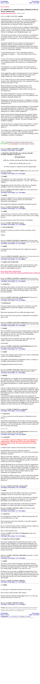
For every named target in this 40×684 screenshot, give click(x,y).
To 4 (17, 410)
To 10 (17, 434)
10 (1, 322)
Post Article (36, 2)
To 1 (17, 173)
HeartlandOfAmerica (25, 346)
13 (1, 409)
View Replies (19, 150)
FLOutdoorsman (24, 533)
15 (1, 486)
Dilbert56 (22, 580)
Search (7, 2)
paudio (21, 189)
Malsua (22, 603)
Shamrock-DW (23, 486)
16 (1, 508)
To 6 (17, 300)
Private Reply (11, 150)
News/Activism (35, 1)
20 (1, 603)
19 (1, 580)
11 (1, 346)
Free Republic (4, 1)
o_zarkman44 (23, 409)
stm (21, 256)
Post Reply (4, 150)
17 (1, 533)
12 (1, 369)
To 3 (17, 511)
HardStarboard (24, 297)
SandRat (22, 148)
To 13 (17, 487)
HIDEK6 (22, 207)
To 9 (17, 325)
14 (1, 431)
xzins (21, 369)
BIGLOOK (23, 555)
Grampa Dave (23, 240)
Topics (30, 2)
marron (22, 223)
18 (1, 555)
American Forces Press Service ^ (9, 13)
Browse (2, 2)
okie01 (21, 508)
